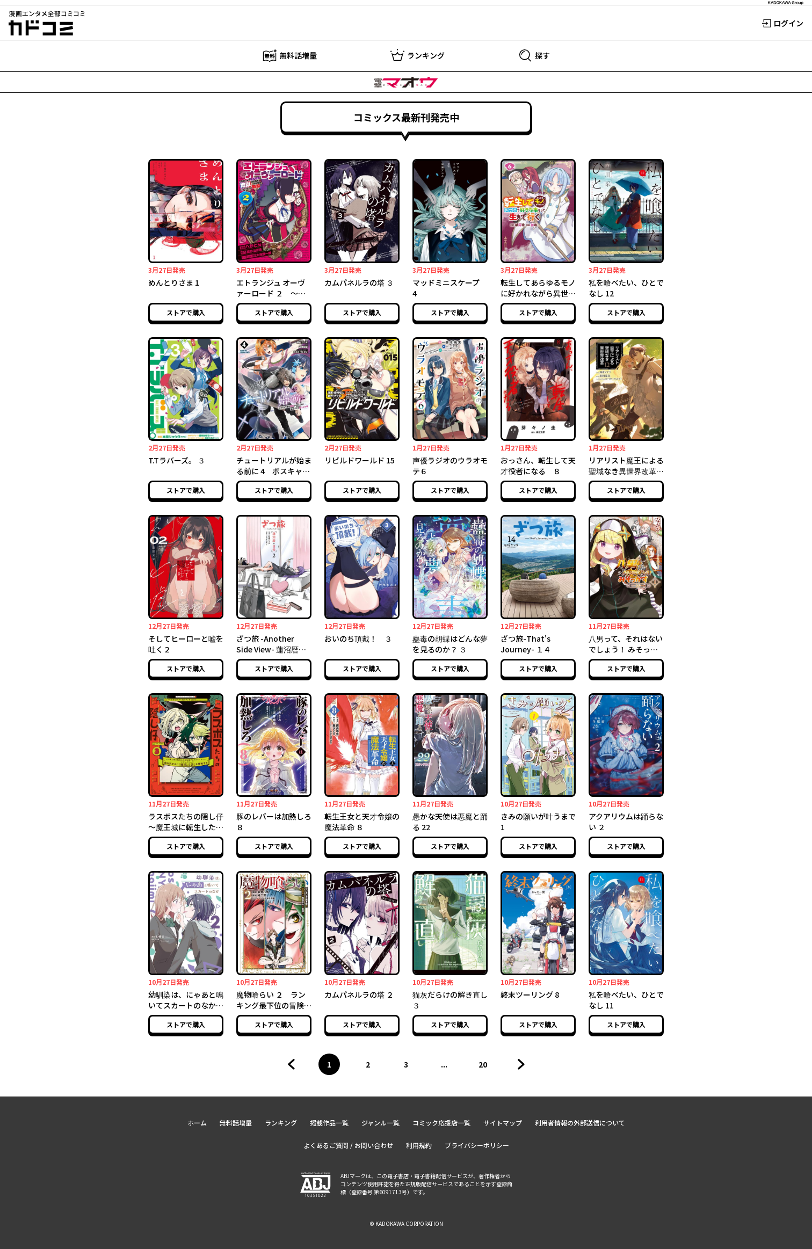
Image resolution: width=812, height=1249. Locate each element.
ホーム (197, 1122)
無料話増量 (236, 1122)
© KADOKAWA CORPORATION (406, 1223)
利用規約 (419, 1145)
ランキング (281, 1122)
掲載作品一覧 (329, 1122)
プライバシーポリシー (477, 1145)
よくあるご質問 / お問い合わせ (348, 1145)
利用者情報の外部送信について (580, 1122)
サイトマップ (502, 1122)
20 (486, 1067)
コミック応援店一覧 (441, 1122)
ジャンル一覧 (380, 1122)
